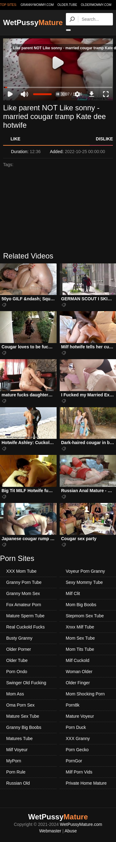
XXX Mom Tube (21, 571)
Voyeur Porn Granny (85, 571)
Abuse (71, 830)
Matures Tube (19, 738)
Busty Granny (19, 638)
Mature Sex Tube (22, 716)
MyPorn (13, 760)
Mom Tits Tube (80, 649)
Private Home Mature (86, 783)
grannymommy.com (37, 5)
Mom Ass (15, 693)
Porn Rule (15, 771)
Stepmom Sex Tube (85, 615)
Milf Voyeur (17, 749)
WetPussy (33, 22)
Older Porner (18, 649)
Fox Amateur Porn (23, 604)
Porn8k (72, 705)
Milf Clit (73, 593)
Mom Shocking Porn (85, 693)
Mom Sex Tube (80, 638)
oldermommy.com (96, 5)
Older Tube (17, 660)
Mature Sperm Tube (25, 615)
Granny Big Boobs (23, 727)
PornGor (74, 760)
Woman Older (79, 671)
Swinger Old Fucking (26, 682)
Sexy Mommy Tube (84, 582)
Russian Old (18, 783)
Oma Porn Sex (20, 705)
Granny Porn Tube (23, 582)
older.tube (67, 5)
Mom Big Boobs (81, 604)
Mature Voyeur (80, 716)
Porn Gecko (77, 749)
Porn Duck (76, 727)
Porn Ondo (16, 671)
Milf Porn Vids (79, 771)
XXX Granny (78, 738)
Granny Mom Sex (23, 593)
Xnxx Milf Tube (80, 626)
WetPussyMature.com (81, 824)
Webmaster (50, 830)
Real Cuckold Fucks (25, 626)
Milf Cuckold (77, 660)
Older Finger (78, 682)
